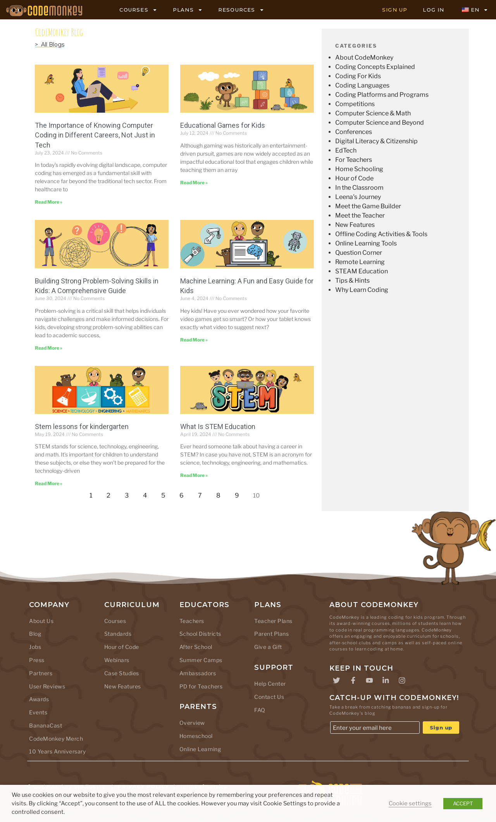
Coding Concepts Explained (375, 66)
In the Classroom (359, 187)
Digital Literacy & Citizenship (376, 141)
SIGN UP (394, 10)
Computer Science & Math (373, 113)
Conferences (353, 132)
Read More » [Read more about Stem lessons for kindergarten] (48, 483)
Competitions (355, 104)
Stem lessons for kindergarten (82, 426)
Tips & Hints (352, 280)
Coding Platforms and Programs (382, 94)
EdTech (345, 150)
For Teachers (353, 159)
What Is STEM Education (217, 426)
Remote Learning (360, 262)
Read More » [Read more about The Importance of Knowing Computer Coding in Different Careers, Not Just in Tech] (48, 202)
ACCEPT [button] (463, 803)
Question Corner (358, 252)
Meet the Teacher (360, 215)
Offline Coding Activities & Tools (381, 234)
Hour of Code (354, 178)
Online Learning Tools (366, 243)
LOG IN (433, 10)
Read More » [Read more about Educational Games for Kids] (194, 182)
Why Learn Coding (361, 289)
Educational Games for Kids (222, 125)
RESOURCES (241, 9)
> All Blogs (49, 44)
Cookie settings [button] (410, 803)
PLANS (188, 9)
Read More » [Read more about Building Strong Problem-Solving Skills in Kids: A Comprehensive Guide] (48, 348)
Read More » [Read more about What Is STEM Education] (194, 475)
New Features (355, 224)
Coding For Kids (358, 76)
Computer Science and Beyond (379, 122)
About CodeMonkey (364, 57)
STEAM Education (361, 271)
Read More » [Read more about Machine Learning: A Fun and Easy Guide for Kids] (194, 340)
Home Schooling (359, 169)
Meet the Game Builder (368, 206)
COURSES (138, 9)
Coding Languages (362, 85)
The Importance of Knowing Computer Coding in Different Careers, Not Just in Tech (95, 135)
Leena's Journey (358, 197)
